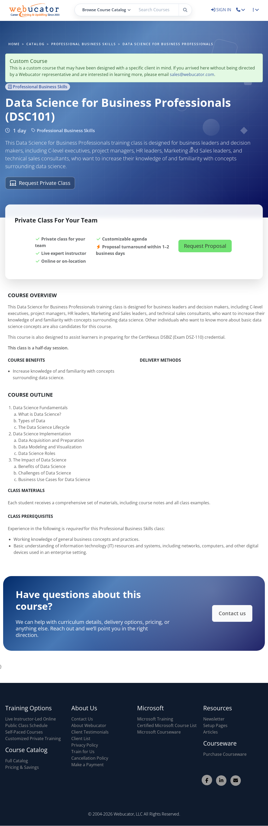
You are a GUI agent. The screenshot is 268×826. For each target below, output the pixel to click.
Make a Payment (87, 765)
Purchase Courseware (225, 754)
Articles (210, 732)
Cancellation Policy (89, 758)
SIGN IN (221, 10)
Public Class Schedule (26, 725)
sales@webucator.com (192, 74)
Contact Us (82, 719)
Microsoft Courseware (159, 732)
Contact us (223, 613)
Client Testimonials (90, 732)
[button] (240, 10)
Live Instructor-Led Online (30, 719)
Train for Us (83, 751)
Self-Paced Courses (24, 732)
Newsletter (214, 719)
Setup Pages (215, 725)
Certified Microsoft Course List (167, 725)
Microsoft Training (155, 719)
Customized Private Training (33, 738)
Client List (80, 738)
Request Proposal (205, 252)
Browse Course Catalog (106, 9)
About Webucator (88, 725)
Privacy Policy (84, 745)
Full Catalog (16, 761)
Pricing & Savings (22, 767)
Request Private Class (40, 182)
